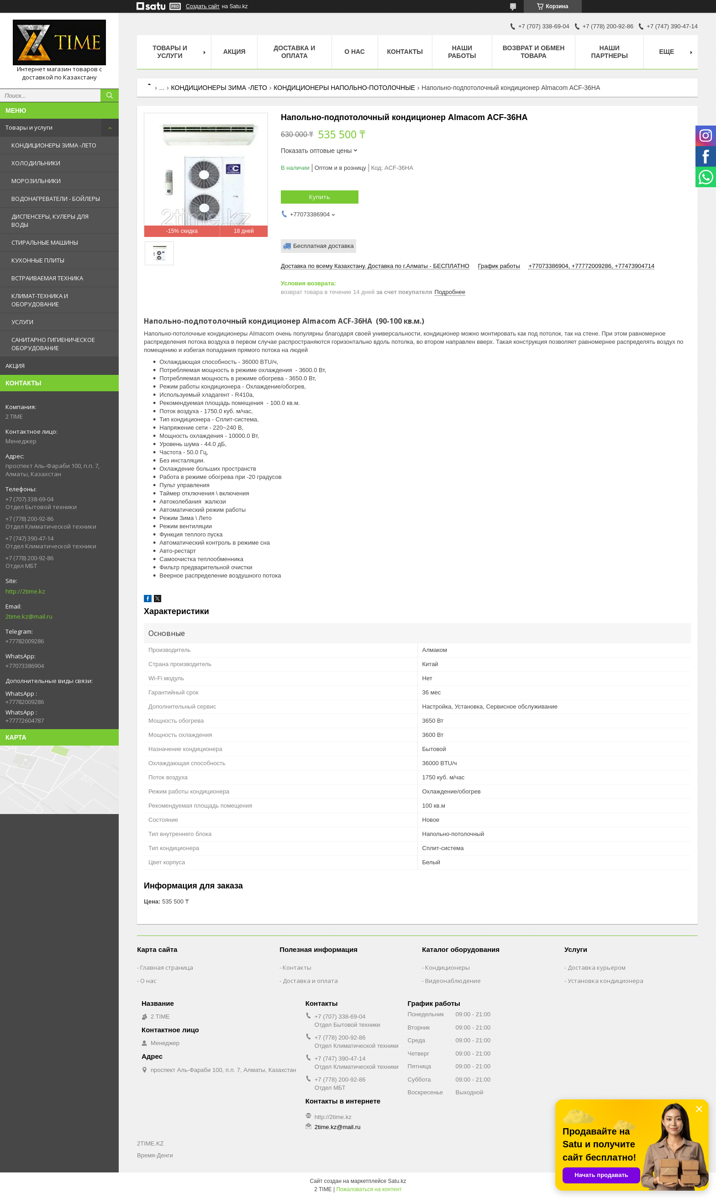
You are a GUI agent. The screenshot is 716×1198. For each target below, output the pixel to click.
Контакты (405, 51)
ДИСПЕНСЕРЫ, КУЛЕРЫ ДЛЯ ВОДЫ (50, 220)
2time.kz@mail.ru (29, 616)
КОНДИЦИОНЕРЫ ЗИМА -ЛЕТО (53, 145)
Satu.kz (397, 1181)
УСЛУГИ (22, 322)
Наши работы (462, 51)
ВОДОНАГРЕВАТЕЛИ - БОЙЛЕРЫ (55, 198)
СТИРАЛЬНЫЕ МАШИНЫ (44, 242)
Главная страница (166, 967)
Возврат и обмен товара (534, 51)
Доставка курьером (597, 967)
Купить (319, 197)
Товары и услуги (29, 127)
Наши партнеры (609, 51)
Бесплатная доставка (323, 245)
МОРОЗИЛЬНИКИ (36, 181)
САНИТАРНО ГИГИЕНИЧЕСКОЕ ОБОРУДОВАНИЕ (53, 344)
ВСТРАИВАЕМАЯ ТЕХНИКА (47, 278)
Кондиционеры (447, 967)
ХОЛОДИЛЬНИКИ (35, 163)
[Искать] (109, 95)
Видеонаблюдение (453, 981)
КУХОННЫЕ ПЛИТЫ (37, 260)
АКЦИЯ (15, 366)
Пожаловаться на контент (368, 1189)
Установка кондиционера (605, 981)
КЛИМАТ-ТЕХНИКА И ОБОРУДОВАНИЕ (39, 300)
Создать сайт (203, 6)
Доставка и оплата (294, 51)
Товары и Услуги (170, 51)
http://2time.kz (25, 591)
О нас (354, 51)
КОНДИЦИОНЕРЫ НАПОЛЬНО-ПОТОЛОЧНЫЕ (344, 87)
